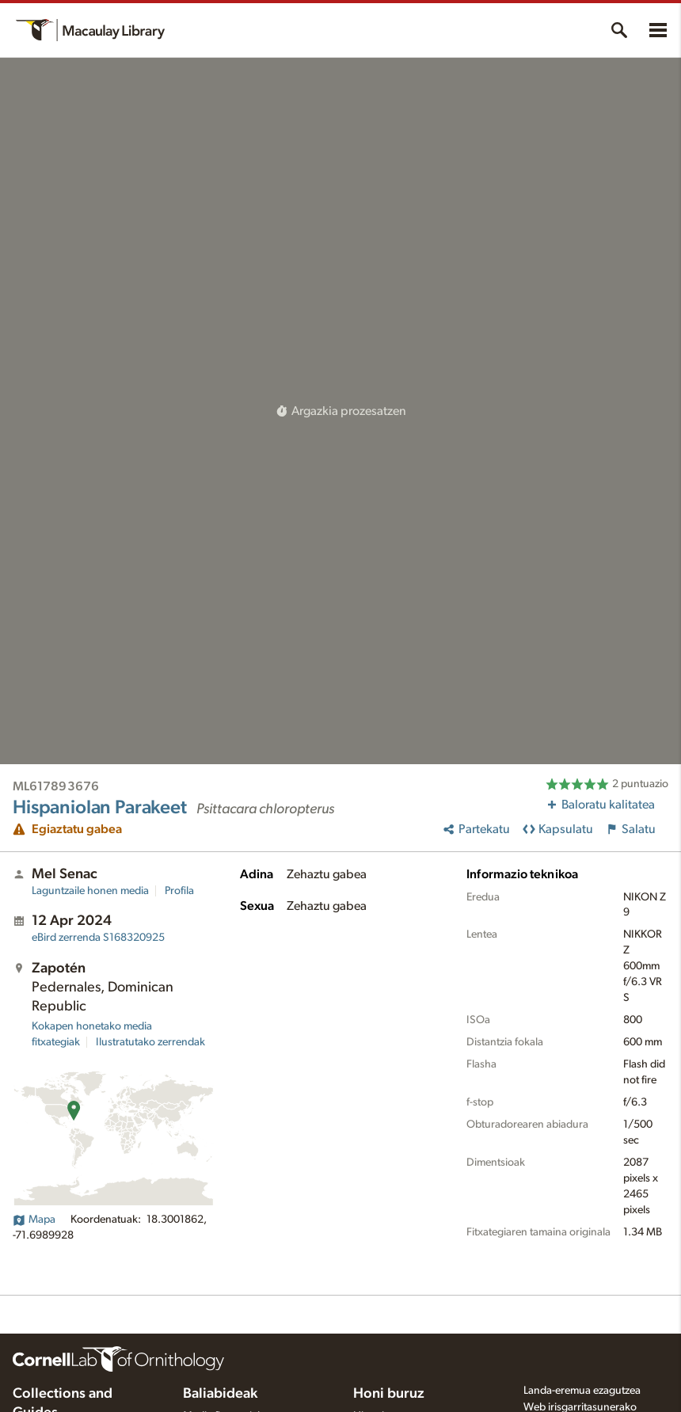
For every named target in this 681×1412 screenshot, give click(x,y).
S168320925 (98, 937)
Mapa (34, 1219)
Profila (179, 890)
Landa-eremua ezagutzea (582, 1390)
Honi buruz (388, 1394)
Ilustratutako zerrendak (150, 1042)
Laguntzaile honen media (90, 890)
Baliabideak (220, 1394)
